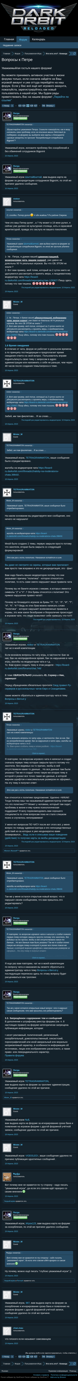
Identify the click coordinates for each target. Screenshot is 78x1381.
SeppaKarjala (9, 1201)
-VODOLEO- (32, 1155)
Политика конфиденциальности (64, 1375)
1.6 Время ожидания (17, 345)
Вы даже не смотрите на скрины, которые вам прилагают (36, 565)
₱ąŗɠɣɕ (16, 1174)
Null (27, 1119)
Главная (9, 39)
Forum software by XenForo (13, 1377)
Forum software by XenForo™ (37, 1377)
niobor (16, 198)
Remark (20, 1281)
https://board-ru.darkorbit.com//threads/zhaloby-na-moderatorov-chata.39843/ (32, 471)
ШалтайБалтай (33, 177)
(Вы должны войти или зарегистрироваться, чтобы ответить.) (50, 1353)
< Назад (5, 106)
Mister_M (17, 301)
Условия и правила (41, 1375)
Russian (5, 1371)
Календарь (38, 39)
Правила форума (14, 1055)
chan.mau (18, 1328)
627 (35, 106)
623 (19, 106)
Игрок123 (31, 1223)
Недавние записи (12, 45)
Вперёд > (50, 106)
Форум (23, 39)
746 (43, 106)
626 (31, 106)
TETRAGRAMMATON (23, 380)
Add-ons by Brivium (58, 1377)
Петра (16, 113)
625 (27, 106)
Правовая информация (58, 1371)
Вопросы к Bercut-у (15, 699)
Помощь (73, 1371)
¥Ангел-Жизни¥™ (11, 851)
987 (28, 1303)
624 (23, 106)
